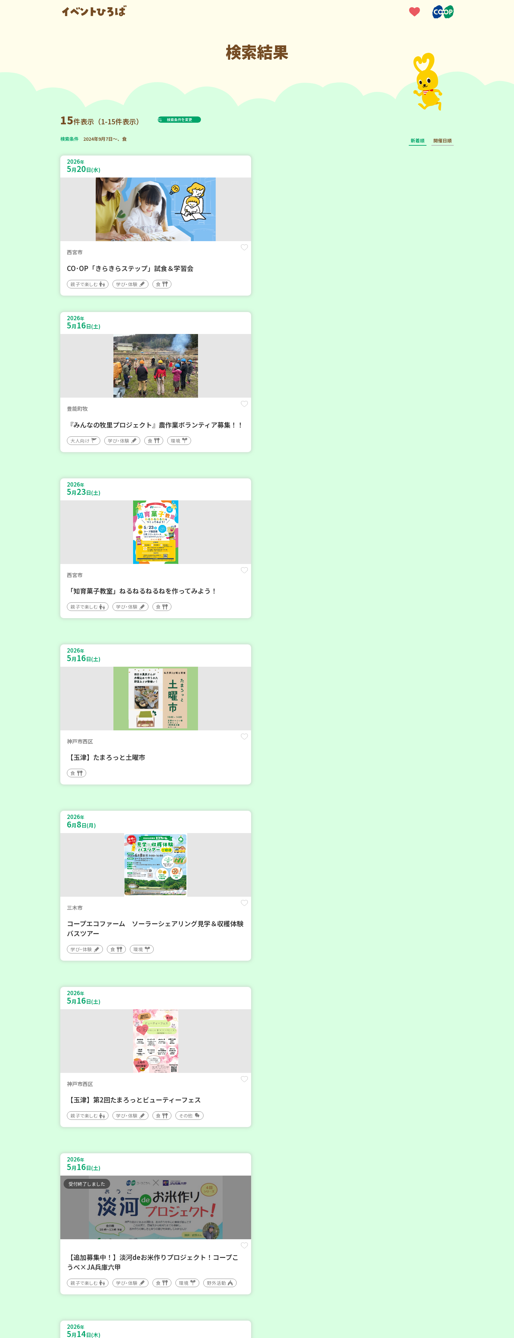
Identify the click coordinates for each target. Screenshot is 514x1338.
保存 (169, 253)
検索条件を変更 (195, 119)
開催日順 (442, 140)
